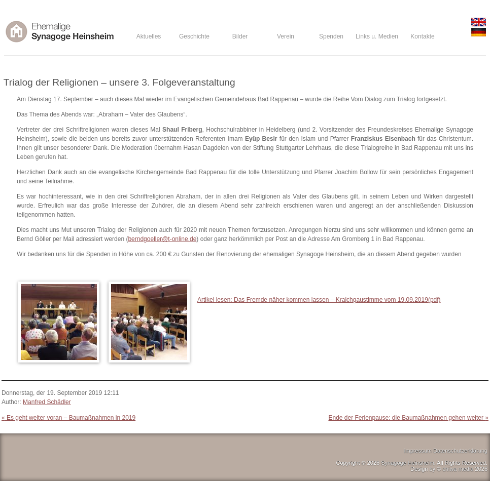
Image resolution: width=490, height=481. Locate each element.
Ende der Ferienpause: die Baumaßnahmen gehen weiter (408, 417)
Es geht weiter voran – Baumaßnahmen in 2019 (68, 417)
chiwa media (457, 469)
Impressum (418, 451)
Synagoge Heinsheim (407, 463)
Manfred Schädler (47, 402)
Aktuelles (148, 36)
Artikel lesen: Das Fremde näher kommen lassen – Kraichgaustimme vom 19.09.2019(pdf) (319, 299)
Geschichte (194, 36)
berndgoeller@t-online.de (162, 239)
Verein (285, 36)
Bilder (240, 36)
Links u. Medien (377, 36)
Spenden (331, 36)
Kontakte (422, 36)
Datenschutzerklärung (460, 451)
